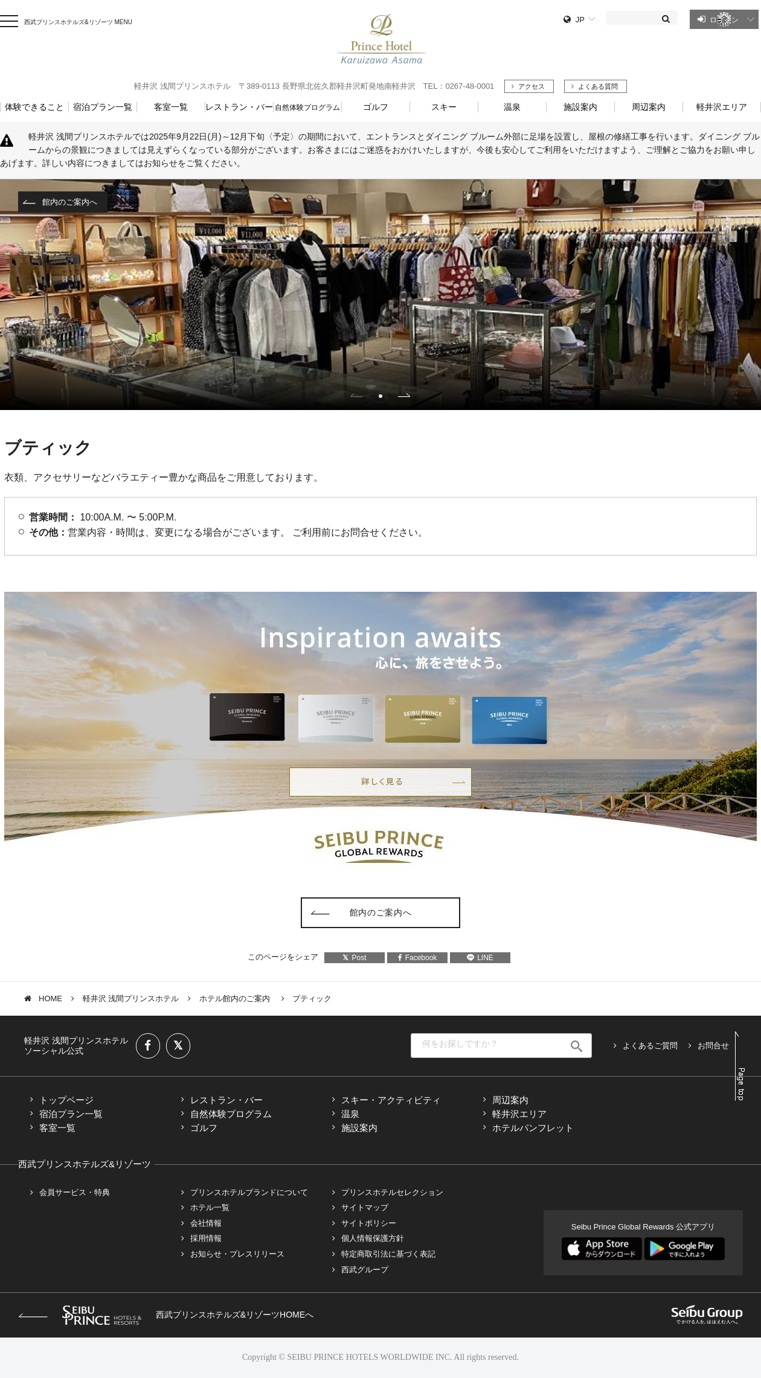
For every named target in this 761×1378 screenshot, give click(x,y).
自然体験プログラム (231, 1114)
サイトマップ (364, 1207)
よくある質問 (598, 86)
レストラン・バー (226, 1100)
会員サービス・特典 (74, 1192)
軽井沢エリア (519, 1114)
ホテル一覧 (210, 1207)
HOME (50, 998)
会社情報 (206, 1223)
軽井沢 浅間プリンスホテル (131, 998)
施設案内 (359, 1128)
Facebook (417, 957)
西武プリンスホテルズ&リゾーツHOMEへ (165, 1314)
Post (354, 957)
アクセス (531, 86)
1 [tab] (380, 396)
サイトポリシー (368, 1223)
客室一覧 (57, 1128)
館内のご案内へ (69, 202)
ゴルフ (203, 1128)
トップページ (66, 1100)
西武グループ (364, 1269)
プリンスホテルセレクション (392, 1192)
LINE (480, 957)
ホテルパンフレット (533, 1128)
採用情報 (206, 1238)
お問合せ (713, 1045)
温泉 (350, 1114)
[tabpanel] (380, 294)
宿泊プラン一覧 (71, 1114)
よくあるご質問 (650, 1045)
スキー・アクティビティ (391, 1100)
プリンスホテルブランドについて (249, 1192)
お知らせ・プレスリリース (237, 1253)
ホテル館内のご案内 (235, 998)
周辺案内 (510, 1100)
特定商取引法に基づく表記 (388, 1253)
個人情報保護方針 (372, 1238)
